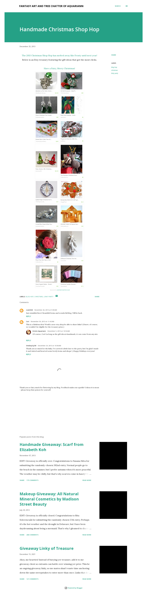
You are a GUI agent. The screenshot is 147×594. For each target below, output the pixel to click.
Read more (87, 480)
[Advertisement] (56, 409)
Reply (28, 316)
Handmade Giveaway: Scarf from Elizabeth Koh (51, 447)
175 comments (32, 480)
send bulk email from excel (63, 290)
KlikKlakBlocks (64, 226)
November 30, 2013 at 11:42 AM (42, 321)
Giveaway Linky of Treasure (47, 548)
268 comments (32, 535)
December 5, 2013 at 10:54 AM (59, 331)
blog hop (114, 67)
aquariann (63, 117)
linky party (114, 73)
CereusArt (63, 260)
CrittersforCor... (65, 177)
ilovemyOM (39, 171)
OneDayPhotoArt (40, 286)
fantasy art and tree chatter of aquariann (51, 6)
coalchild (29, 310)
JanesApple (64, 286)
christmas (114, 70)
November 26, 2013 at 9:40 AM (46, 310)
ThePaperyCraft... (40, 201)
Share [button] (113, 55)
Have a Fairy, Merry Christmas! (59, 68)
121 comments (32, 579)
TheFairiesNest (65, 93)
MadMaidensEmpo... (41, 93)
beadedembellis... (40, 117)
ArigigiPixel (64, 202)
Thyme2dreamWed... (41, 141)
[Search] (118, 6)
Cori (27, 321)
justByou (63, 141)
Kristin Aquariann (39, 331)
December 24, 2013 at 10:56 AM (49, 346)
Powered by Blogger (74, 588)
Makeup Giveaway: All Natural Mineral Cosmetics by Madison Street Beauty (49, 499)
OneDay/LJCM (31, 346)
